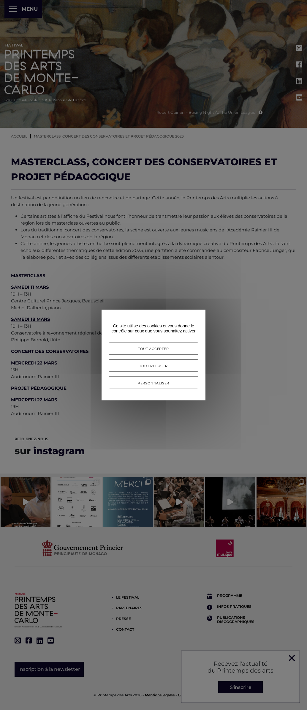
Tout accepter (153, 348)
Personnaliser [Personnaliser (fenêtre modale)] (153, 383)
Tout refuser (153, 365)
